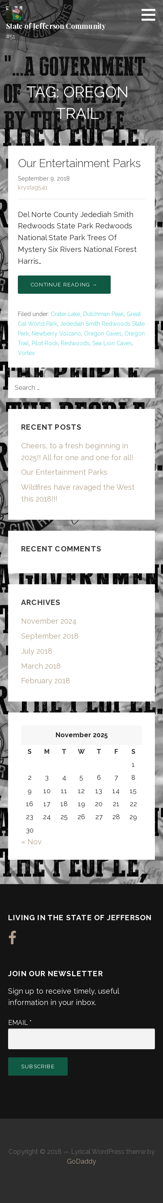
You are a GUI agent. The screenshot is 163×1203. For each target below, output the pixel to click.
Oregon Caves (103, 333)
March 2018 (41, 666)
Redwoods (75, 343)
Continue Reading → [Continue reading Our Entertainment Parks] (64, 285)
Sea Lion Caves (112, 343)
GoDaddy (81, 1161)
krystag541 (32, 187)
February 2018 (45, 680)
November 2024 (49, 621)
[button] (151, 14)
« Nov (31, 841)
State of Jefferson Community (56, 26)
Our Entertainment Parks (79, 163)
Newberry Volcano (56, 333)
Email (20, 1023)
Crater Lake (65, 314)
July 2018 (36, 651)
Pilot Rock (45, 343)
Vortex (26, 353)
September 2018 (50, 636)
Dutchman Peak (103, 314)
